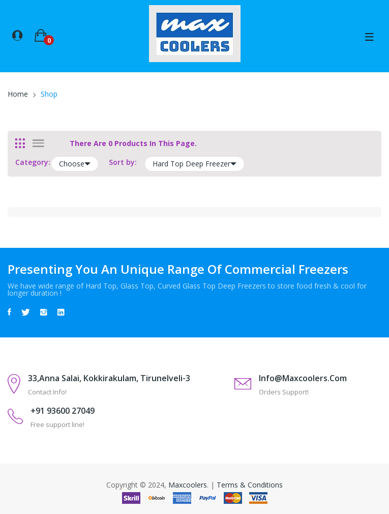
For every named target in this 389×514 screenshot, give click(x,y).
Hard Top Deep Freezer (194, 164)
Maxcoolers (187, 485)
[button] (17, 34)
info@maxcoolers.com (303, 378)
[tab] (20, 143)
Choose (75, 164)
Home (18, 94)
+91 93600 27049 (63, 410)
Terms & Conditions (250, 485)
